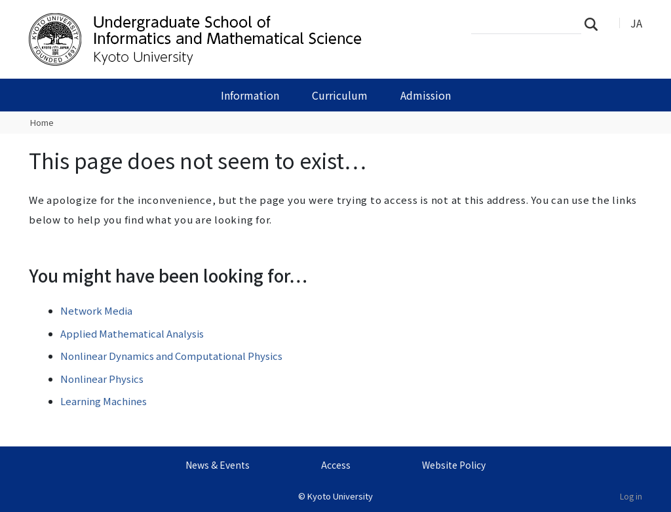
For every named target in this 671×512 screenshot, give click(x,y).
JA (636, 23)
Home (42, 122)
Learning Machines (103, 401)
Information (250, 95)
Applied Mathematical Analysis (132, 333)
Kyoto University (340, 496)
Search (595, 23)
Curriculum (340, 95)
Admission (425, 95)
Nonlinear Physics (102, 378)
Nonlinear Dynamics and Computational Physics (171, 356)
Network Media (96, 310)
